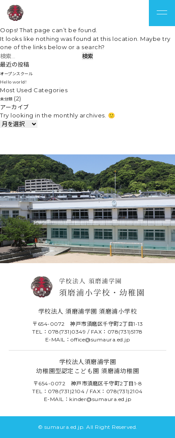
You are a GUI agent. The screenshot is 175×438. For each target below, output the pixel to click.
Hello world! (18, 81)
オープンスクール (23, 73)
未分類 (9, 98)
